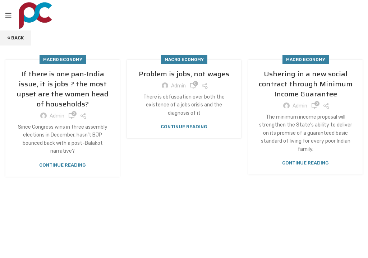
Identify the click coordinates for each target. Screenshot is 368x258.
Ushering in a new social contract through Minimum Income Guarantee (306, 84)
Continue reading (62, 165)
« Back (15, 37)
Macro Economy (62, 59)
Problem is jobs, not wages (184, 74)
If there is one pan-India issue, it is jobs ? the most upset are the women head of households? (63, 89)
